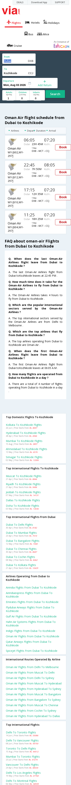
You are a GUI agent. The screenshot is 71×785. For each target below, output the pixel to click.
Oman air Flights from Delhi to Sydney (30, 678)
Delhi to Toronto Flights (21, 732)
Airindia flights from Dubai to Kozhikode (31, 587)
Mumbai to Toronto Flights (23, 756)
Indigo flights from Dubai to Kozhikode (30, 631)
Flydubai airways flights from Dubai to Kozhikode (30, 609)
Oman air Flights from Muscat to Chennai (32, 705)
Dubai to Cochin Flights (20, 557)
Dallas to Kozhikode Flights (23, 500)
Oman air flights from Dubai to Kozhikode (32, 636)
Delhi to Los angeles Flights (23, 772)
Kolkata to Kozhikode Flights (24, 425)
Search (55, 94)
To (5, 69)
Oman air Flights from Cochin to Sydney (31, 710)
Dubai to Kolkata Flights (21, 565)
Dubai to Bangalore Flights (22, 541)
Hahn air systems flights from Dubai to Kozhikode (31, 623)
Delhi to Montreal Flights (21, 781)
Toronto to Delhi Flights (21, 748)
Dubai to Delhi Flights (19, 524)
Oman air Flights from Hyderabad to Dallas (33, 716)
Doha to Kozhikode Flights (22, 505)
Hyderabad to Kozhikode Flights (26, 433)
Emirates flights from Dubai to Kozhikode (32, 602)
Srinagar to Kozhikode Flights (24, 457)
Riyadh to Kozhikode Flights (23, 484)
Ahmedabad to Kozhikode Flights (26, 449)
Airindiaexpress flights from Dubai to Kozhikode (29, 594)
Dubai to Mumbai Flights (21, 532)
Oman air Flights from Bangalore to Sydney (33, 699)
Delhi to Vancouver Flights (22, 740)
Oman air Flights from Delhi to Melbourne (32, 667)
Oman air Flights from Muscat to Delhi (30, 672)
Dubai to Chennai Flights (21, 549)
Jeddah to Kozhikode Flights (23, 492)
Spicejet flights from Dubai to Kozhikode (31, 651)
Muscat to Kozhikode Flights (23, 476)
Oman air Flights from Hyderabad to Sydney (33, 689)
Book (63, 147)
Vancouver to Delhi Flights (22, 764)
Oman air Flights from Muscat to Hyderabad (34, 683)
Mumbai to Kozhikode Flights (24, 441)
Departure (8, 80)
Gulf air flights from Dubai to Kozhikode (31, 616)
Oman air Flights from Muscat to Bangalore (33, 694)
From (7, 56)
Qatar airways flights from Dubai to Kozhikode (28, 643)
